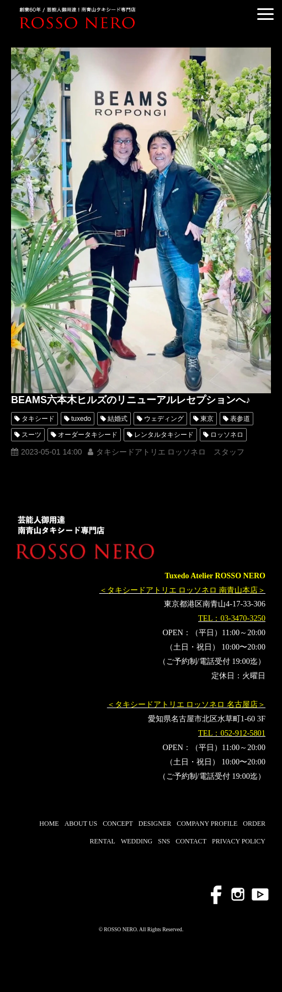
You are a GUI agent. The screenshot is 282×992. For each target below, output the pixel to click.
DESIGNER (155, 823)
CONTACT (190, 841)
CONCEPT (118, 823)
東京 (207, 419)
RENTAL (102, 841)
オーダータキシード (88, 435)
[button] (265, 14)
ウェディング (164, 419)
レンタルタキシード (164, 435)
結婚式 (117, 419)
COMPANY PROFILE (207, 823)
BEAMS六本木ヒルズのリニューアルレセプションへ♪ (131, 399)
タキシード (38, 419)
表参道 (240, 419)
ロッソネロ (226, 435)
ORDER (254, 823)
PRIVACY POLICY (238, 841)
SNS (164, 841)
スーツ (31, 435)
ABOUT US (81, 823)
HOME (48, 823)
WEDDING (136, 841)
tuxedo (81, 419)
